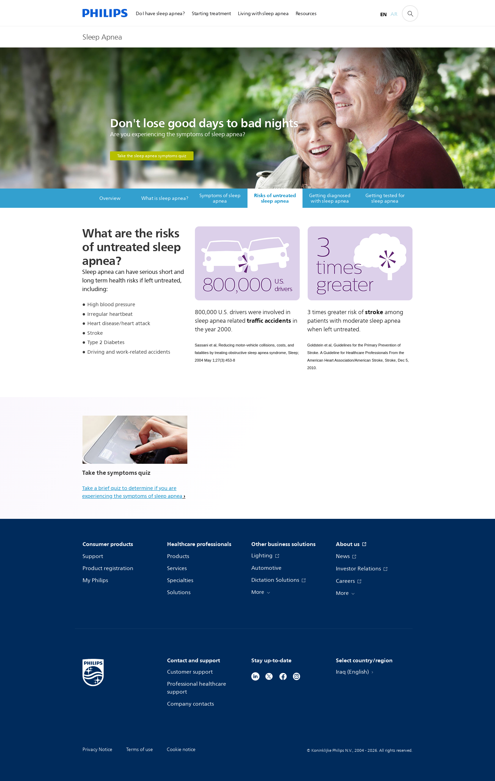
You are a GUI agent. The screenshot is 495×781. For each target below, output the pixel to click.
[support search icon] (410, 13)
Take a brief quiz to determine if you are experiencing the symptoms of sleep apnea (132, 492)
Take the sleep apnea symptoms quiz (151, 156)
